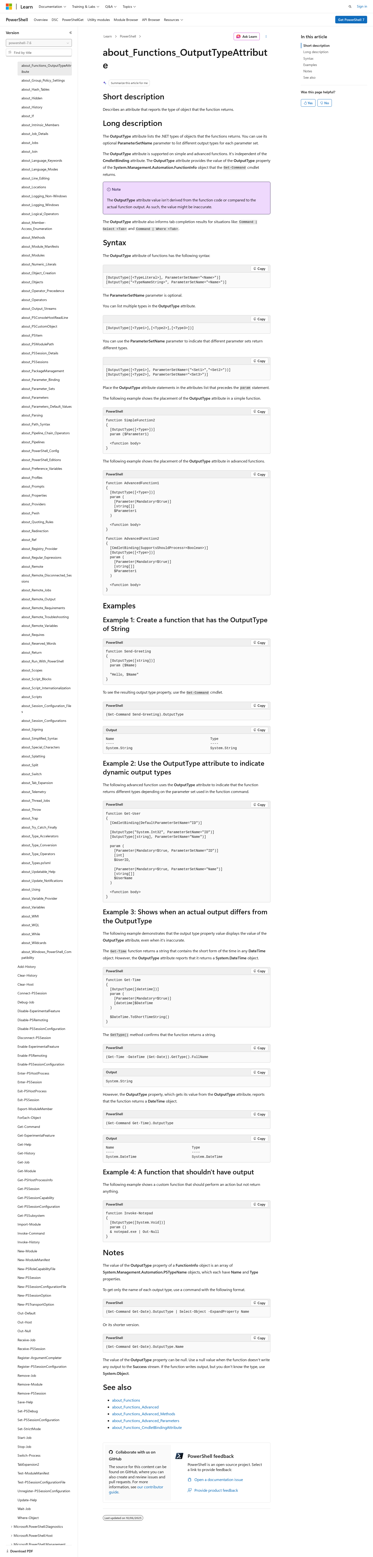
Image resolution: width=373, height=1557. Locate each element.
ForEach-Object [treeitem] (29, 1117)
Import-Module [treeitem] (29, 1224)
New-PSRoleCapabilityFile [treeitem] (36, 1268)
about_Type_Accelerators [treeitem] (39, 836)
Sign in (362, 6)
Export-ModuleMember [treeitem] (35, 1108)
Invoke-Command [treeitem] (31, 1233)
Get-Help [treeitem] (24, 1144)
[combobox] (39, 43)
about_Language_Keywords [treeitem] (41, 160)
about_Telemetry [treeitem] (33, 791)
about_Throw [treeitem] (31, 809)
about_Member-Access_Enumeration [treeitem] (36, 225)
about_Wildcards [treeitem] (33, 942)
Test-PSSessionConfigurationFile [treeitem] (41, 1482)
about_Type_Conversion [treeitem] (39, 845)
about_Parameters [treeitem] (34, 397)
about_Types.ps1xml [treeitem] (35, 862)
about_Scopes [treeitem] (31, 670)
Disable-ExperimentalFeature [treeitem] (39, 1011)
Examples (310, 64)
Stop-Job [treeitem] (24, 1446)
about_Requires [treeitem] (32, 634)
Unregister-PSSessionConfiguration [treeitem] (44, 1491)
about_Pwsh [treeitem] (30, 513)
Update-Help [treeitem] (27, 1500)
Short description (316, 45)
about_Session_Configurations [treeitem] (43, 720)
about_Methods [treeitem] (33, 237)
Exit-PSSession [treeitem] (28, 1099)
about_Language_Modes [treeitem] (39, 169)
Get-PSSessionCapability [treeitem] (36, 1197)
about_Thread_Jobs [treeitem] (35, 800)
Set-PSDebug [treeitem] (28, 1411)
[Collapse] (71, 32)
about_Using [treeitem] (30, 889)
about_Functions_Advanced (135, 1406)
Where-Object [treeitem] (28, 1517)
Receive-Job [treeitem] (26, 1340)
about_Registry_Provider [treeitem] (39, 548)
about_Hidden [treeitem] (31, 98)
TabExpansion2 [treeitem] (28, 1464)
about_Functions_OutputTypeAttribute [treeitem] (46, 68)
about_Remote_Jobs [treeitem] (36, 590)
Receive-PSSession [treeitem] (31, 1348)
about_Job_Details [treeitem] (34, 133)
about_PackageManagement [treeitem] (42, 370)
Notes (307, 71)
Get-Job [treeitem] (23, 1162)
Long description (315, 51)
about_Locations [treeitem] (33, 187)
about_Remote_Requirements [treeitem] (43, 607)
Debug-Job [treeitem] (26, 1002)
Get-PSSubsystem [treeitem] (31, 1215)
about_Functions (126, 1400)
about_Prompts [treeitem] (32, 486)
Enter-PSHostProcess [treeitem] (33, 1073)
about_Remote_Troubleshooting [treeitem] (45, 616)
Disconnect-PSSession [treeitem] (34, 1037)
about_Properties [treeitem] (34, 495)
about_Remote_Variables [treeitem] (39, 625)
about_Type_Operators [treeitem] (38, 853)
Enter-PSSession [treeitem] (30, 1082)
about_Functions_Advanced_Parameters (145, 1420)
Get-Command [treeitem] (29, 1126)
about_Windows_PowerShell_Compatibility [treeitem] (46, 954)
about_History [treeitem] (31, 107)
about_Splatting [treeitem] (33, 756)
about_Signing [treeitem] (32, 729)
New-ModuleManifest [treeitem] (34, 1259)
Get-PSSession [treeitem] (28, 1188)
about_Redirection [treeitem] (34, 530)
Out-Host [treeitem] (25, 1322)
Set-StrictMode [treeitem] (29, 1428)
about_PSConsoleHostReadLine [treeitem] (44, 317)
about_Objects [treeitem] (32, 282)
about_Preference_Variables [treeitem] (41, 468)
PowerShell (128, 36)
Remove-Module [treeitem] (30, 1384)
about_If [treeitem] (27, 115)
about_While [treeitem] (30, 934)
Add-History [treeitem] (27, 966)
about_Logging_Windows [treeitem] (40, 204)
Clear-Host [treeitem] (26, 984)
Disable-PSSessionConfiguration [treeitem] (41, 1028)
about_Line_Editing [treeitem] (35, 178)
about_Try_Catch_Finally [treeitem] (39, 827)
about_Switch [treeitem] (31, 774)
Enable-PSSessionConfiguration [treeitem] (41, 1064)
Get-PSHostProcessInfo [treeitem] (35, 1180)
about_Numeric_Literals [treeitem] (38, 264)
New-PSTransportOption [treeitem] (36, 1304)
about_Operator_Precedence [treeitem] (42, 290)
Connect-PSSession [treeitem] (32, 993)
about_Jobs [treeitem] (29, 142)
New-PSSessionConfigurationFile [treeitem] (42, 1286)
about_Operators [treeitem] (34, 299)
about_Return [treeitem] (31, 652)
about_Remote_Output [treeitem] (38, 599)
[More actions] (266, 36)
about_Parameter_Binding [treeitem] (40, 379)
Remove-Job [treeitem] (27, 1375)
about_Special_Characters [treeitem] (40, 747)
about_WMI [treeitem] (30, 916)
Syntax (308, 58)
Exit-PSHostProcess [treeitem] (32, 1091)
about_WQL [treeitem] (30, 925)
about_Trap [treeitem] (29, 818)
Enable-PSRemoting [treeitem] (32, 1055)
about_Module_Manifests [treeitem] (40, 246)
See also (309, 77)
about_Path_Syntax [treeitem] (35, 424)
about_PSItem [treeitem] (31, 335)
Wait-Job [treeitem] (24, 1508)
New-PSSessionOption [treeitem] (34, 1295)
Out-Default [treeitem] (27, 1313)
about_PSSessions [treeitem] (34, 361)
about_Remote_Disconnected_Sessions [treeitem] (46, 578)
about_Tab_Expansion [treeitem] (37, 782)
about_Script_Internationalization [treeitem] (46, 688)
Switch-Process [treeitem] (29, 1455)
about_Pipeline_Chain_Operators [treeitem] (45, 433)
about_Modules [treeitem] (33, 255)
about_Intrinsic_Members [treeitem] (40, 125)
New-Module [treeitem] (27, 1251)
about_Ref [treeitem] (28, 539)
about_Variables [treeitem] (33, 907)
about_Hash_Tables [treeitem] (35, 89)
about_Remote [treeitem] (32, 566)
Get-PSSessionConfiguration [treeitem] (39, 1206)
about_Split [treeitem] (29, 765)
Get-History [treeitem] (26, 1153)
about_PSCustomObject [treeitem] (39, 326)
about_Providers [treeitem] (33, 504)
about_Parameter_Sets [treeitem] (38, 388)
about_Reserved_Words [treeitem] (38, 643)
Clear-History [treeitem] (27, 975)
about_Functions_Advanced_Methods (143, 1413)
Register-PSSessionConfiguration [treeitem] (42, 1366)
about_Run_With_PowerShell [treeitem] (42, 661)
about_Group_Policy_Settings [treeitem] (43, 80)
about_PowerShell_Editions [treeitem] (41, 459)
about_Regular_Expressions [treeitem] (41, 557)
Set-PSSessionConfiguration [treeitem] (38, 1419)
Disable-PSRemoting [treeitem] (33, 1020)
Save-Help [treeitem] (25, 1402)
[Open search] (350, 6)
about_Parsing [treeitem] (32, 415)
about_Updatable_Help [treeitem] (38, 871)
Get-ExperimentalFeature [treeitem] (36, 1135)
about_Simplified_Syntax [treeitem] (39, 738)
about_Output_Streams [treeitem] (38, 308)
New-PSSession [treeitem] (29, 1277)
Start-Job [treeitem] (24, 1437)
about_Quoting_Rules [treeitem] (37, 521)
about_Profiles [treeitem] (31, 477)
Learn (108, 36)
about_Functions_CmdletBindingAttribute (147, 1427)
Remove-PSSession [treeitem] (32, 1393)
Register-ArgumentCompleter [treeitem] (40, 1357)
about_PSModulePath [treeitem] (37, 344)
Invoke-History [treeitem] (29, 1242)
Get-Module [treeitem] (27, 1171)
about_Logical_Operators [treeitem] (40, 213)
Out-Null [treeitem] (24, 1331)
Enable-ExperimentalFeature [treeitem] (38, 1046)
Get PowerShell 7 (351, 19)
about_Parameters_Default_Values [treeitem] (46, 406)
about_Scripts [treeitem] (31, 696)
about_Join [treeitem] (29, 151)
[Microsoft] (9, 6)
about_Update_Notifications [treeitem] (42, 880)
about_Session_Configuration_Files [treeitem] (46, 708)
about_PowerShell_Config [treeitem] (40, 450)
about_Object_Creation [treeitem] (38, 273)
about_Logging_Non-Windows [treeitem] (44, 196)
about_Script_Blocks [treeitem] (36, 679)
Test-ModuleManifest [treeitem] (33, 1473)
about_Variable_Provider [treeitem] (39, 898)
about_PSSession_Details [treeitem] (39, 353)
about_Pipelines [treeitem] (33, 442)
